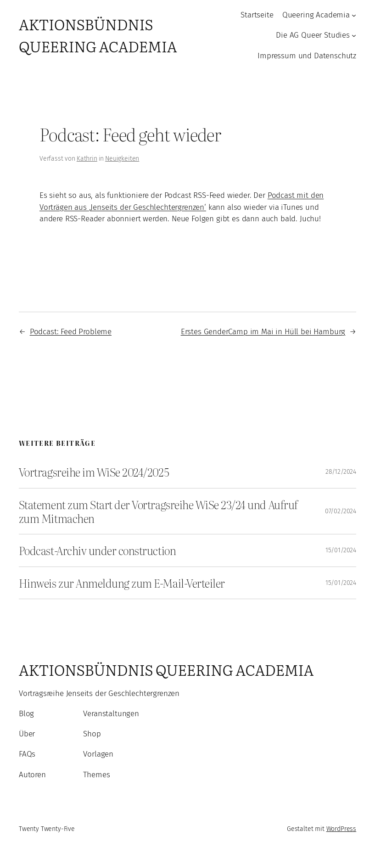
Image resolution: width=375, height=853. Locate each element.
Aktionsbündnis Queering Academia (98, 35)
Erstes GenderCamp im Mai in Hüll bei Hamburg (263, 331)
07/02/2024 (340, 511)
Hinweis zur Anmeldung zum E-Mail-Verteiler (122, 583)
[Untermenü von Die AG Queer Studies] (354, 35)
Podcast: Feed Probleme (71, 331)
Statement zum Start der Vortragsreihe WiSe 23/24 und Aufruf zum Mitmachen (158, 511)
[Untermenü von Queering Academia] (354, 15)
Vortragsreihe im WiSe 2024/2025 (94, 472)
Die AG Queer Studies (313, 34)
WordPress (341, 829)
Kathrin (87, 159)
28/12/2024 (340, 472)
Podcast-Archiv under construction (97, 550)
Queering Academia (316, 14)
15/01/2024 (340, 550)
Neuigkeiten (122, 159)
